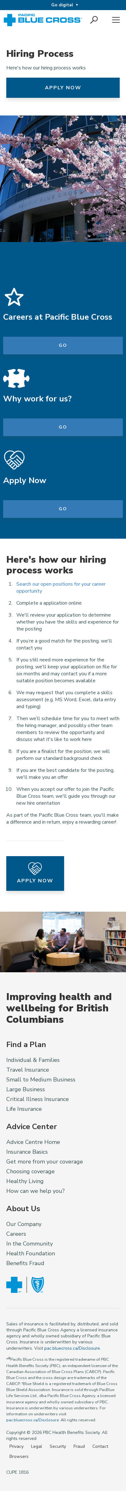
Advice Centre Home (33, 1142)
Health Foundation (30, 1253)
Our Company (23, 1224)
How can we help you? (35, 1191)
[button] (94, 20)
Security (58, 1446)
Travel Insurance (27, 1070)
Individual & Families (33, 1060)
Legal (36, 1446)
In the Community (29, 1243)
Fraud (79, 1446)
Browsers (19, 1457)
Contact (100, 1446)
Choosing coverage (30, 1171)
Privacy (16, 1446)
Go (63, 345)
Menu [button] (116, 20)
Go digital (62, 5)
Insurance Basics (27, 1152)
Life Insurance (24, 1109)
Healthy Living (25, 1181)
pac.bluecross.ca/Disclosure (72, 1348)
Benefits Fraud (25, 1263)
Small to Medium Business (40, 1079)
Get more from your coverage (44, 1161)
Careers (16, 1234)
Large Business (25, 1089)
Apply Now (63, 87)
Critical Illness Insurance (37, 1099)
